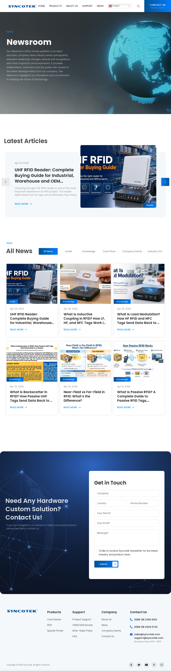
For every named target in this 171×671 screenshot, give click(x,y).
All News (48, 251)
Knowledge (88, 251)
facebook (131, 665)
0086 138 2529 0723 (146, 627)
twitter (139, 665)
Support (87, 6)
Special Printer (55, 630)
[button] (6, 182)
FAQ (74, 636)
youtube (146, 665)
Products (55, 6)
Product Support (81, 619)
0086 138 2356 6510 (145, 619)
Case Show (109, 251)
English (114, 6)
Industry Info (155, 251)
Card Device (54, 619)
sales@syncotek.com (147, 634)
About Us (72, 6)
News (100, 6)
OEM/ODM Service (82, 625)
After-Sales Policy (82, 630)
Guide (68, 251)
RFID (49, 625)
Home (41, 6)
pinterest (154, 665)
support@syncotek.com (148, 638)
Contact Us (108, 636)
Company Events (132, 251)
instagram (161, 665)
